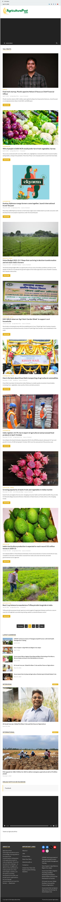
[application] (30, 811)
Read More (6, 105)
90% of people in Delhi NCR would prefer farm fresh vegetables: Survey (29, 149)
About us (24, 850)
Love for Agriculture (53, 899)
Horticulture (6, 317)
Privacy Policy (26, 856)
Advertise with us (27, 862)
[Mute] (53, 826)
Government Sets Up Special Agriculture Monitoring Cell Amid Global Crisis (35, 674)
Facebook (8, 788)
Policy (11, 317)
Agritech (5, 89)
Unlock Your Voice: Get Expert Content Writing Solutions (28, 869)
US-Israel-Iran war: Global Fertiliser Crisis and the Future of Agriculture (34, 665)
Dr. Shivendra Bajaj (19, 492)
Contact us (25, 865)
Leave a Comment (24, 96)
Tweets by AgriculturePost (10, 831)
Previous (20, 626)
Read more (12, 883)
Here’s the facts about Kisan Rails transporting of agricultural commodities (30, 378)
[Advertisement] (30, 29)
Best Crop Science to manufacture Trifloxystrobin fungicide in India (27, 605)
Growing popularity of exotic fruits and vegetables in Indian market (27, 490)
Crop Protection (7, 603)
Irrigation (5, 258)
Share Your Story (27, 859)
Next (41, 626)
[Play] (5, 826)
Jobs (23, 853)
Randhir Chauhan (17, 264)
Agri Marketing (6, 146)
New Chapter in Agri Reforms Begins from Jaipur (27, 647)
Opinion (10, 258)
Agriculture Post (15, 96)
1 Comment (22, 151)
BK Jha (16, 380)
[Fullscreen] (56, 826)
